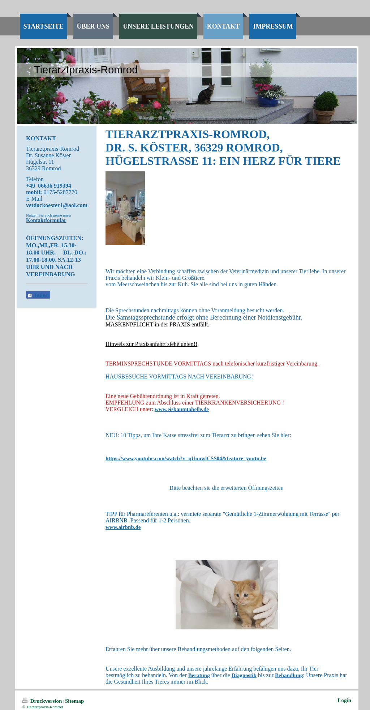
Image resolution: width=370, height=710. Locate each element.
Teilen (38, 295)
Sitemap (74, 701)
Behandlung (289, 675)
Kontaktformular (46, 220)
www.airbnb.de (123, 527)
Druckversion (42, 701)
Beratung (199, 675)
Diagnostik (244, 675)
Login (344, 700)
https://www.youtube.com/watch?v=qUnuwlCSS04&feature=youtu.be (186, 458)
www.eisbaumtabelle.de (182, 409)
